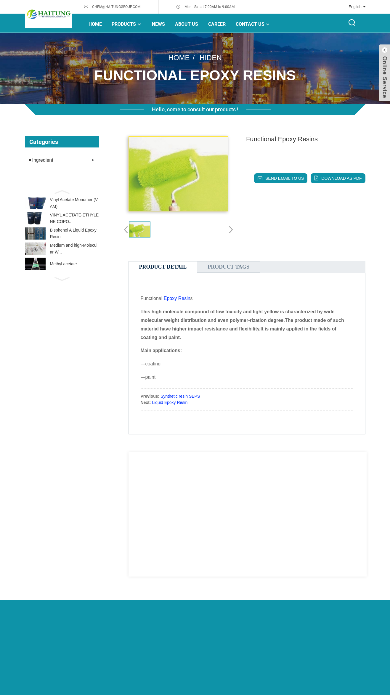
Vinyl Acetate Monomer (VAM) (74, 204)
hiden (211, 58)
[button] (62, 191)
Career (217, 24)
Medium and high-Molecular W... (73, 257)
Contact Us (253, 24)
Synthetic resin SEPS (180, 396)
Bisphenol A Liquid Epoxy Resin (73, 239)
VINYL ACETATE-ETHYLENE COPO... (74, 221)
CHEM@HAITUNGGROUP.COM (116, 7)
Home (95, 24)
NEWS (158, 24)
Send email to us (284, 178)
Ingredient (42, 160)
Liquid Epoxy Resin (169, 402)
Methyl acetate (63, 274)
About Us (186, 24)
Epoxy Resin (177, 298)
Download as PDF (341, 178)
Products (127, 24)
